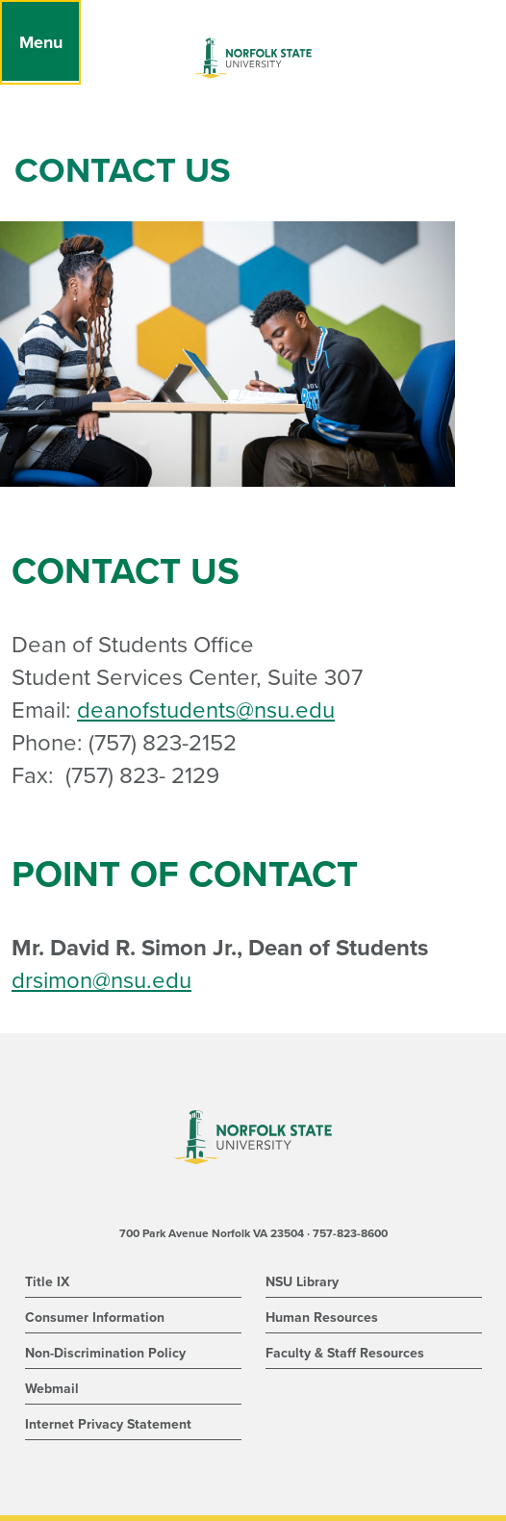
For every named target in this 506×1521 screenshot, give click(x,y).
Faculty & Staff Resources (345, 1353)
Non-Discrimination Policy (105, 1353)
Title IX (47, 1282)
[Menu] (40, 42)
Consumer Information (94, 1317)
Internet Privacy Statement (108, 1424)
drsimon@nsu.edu (101, 981)
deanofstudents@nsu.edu (206, 710)
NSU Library (302, 1282)
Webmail (52, 1389)
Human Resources (322, 1317)
